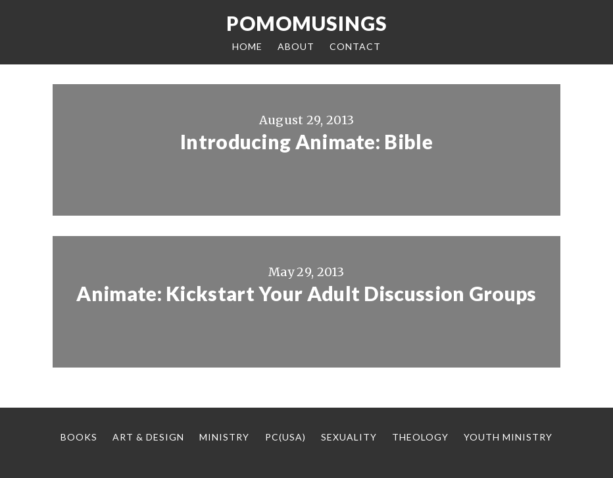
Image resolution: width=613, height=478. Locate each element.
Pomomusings (306, 23)
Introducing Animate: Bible (306, 141)
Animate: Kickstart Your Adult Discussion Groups (306, 293)
